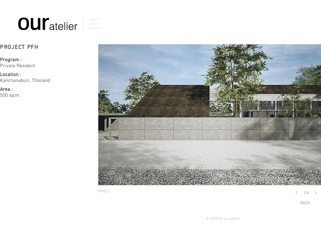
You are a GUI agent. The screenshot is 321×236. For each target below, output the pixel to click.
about (94, 19)
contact (94, 28)
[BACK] (305, 203)
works (94, 23)
